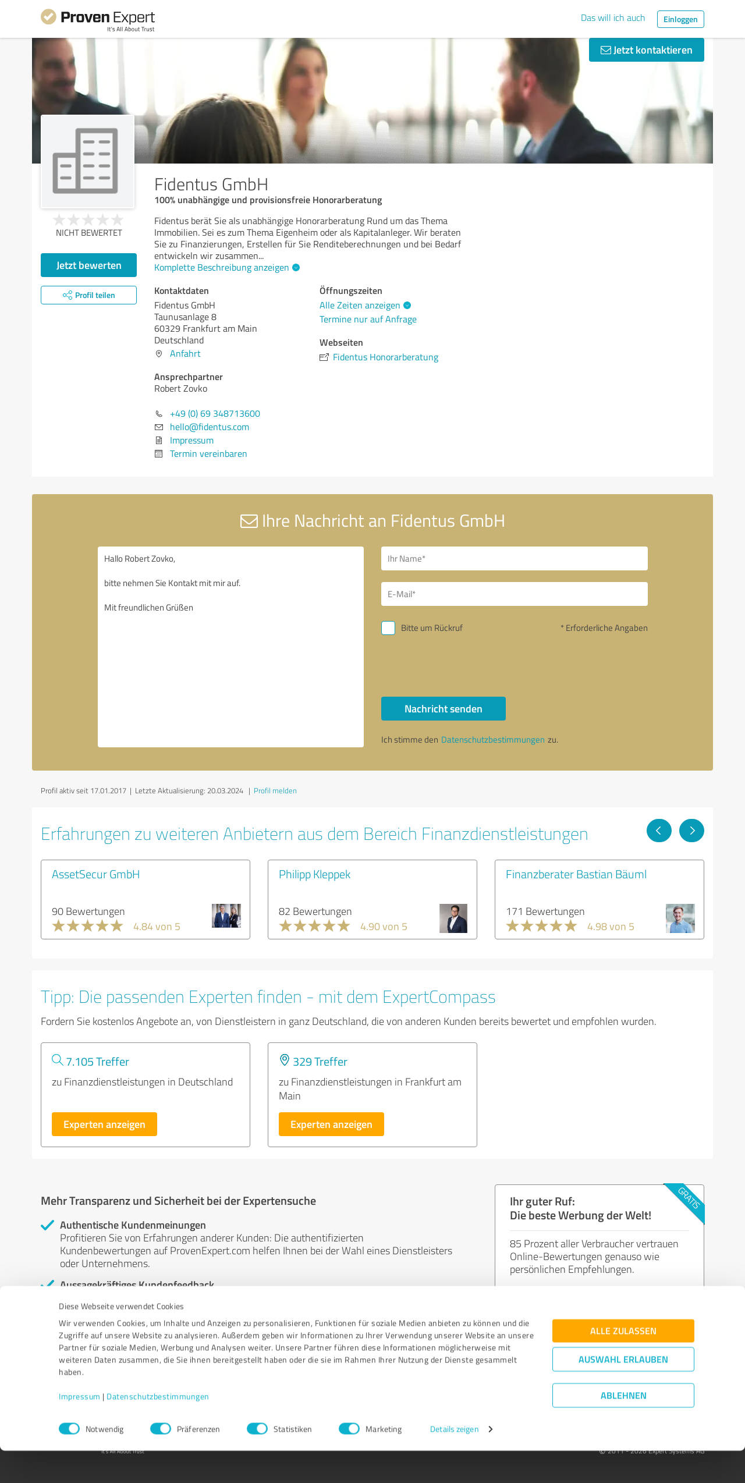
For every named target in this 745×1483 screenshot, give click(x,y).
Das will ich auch (613, 17)
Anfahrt (185, 353)
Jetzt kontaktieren (647, 49)
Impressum (80, 1428)
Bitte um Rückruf (432, 628)
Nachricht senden (444, 708)
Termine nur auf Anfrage (368, 319)
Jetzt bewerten (89, 264)
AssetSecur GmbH (96, 873)
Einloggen (681, 18)
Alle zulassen (623, 1363)
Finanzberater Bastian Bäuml (576, 873)
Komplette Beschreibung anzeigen (225, 267)
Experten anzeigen (104, 1123)
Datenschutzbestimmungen (158, 1428)
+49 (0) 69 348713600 (215, 413)
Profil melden (275, 790)
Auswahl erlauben (623, 1391)
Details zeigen (454, 1461)
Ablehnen (624, 1427)
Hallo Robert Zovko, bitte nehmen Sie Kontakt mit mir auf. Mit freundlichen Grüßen (231, 647)
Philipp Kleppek (314, 873)
